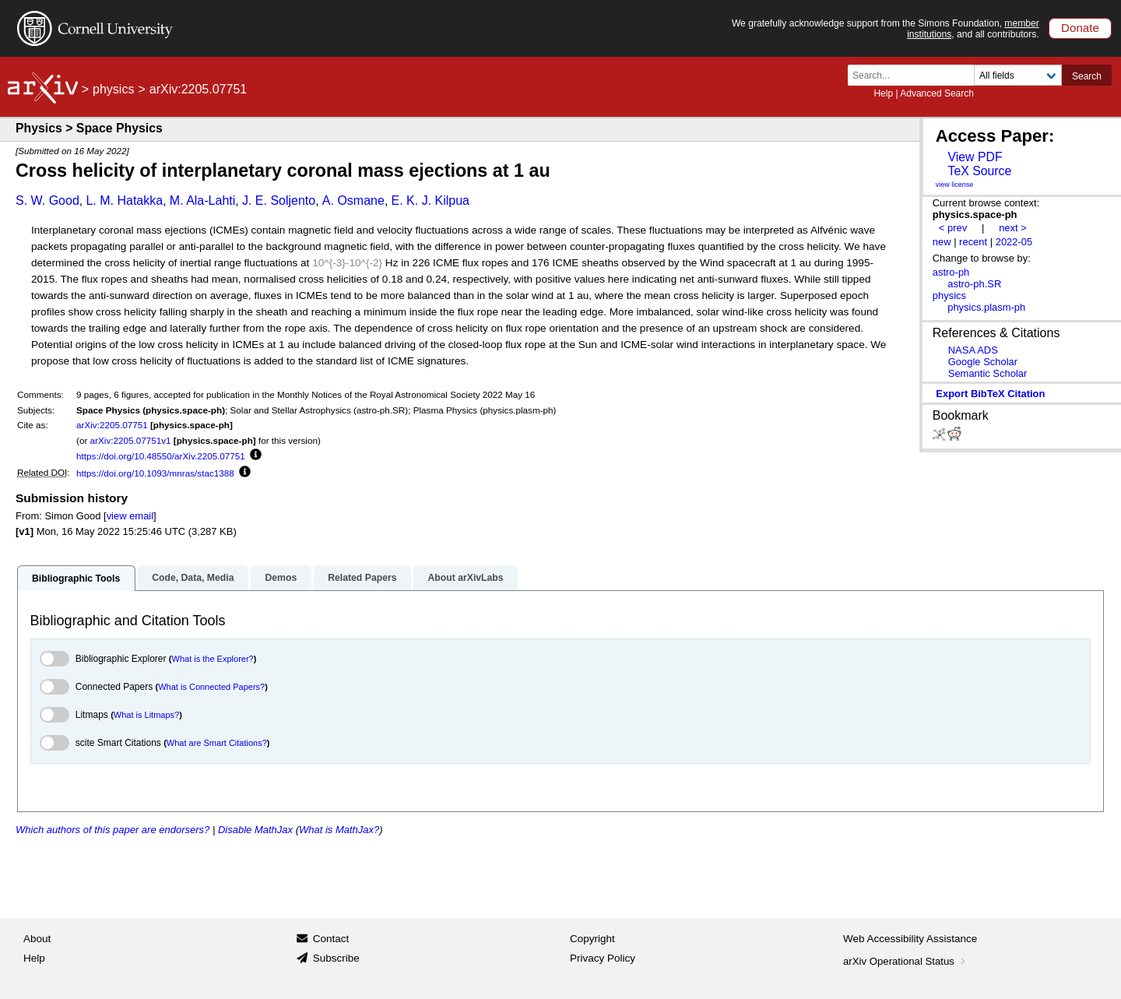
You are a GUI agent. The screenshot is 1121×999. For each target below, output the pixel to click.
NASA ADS (973, 350)
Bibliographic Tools (76, 578)
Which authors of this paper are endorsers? (112, 829)
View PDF (974, 157)
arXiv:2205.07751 (112, 425)
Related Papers (362, 577)
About (37, 938)
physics (113, 89)
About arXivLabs (465, 577)
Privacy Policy (602, 958)
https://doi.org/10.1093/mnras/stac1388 (155, 473)
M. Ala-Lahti (202, 200)
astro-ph (951, 272)
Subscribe (336, 958)
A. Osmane (353, 200)
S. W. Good (47, 200)
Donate (1080, 27)
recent (973, 242)
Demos (281, 577)
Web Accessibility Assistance (910, 938)
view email (130, 516)
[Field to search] (1018, 75)
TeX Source (979, 171)
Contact (331, 938)
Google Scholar (982, 362)
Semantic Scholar (988, 373)
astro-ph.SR (974, 284)
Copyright (592, 938)
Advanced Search (937, 93)
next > (1013, 228)
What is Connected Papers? (211, 686)
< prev (953, 228)
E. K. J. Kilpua (431, 200)
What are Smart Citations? (217, 742)
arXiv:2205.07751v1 (130, 440)
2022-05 (1014, 242)
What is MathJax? (339, 829)
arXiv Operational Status (905, 961)
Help (883, 93)
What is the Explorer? (213, 658)
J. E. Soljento (278, 200)
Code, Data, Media (193, 577)
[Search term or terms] (915, 75)
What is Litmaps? (146, 714)
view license (955, 184)
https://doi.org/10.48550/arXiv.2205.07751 (160, 456)
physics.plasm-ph (986, 307)
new (942, 242)
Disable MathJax (255, 829)
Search (1087, 76)
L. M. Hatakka (124, 200)
